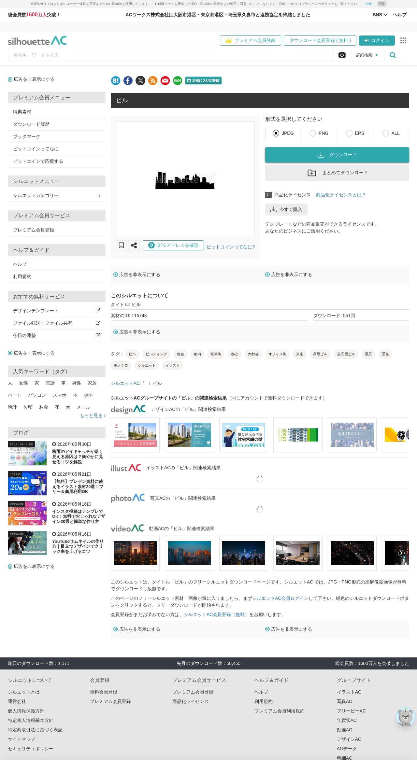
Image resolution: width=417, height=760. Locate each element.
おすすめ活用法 (16, 504)
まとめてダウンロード (337, 173)
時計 (12, 407)
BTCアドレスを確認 (173, 245)
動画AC (344, 729)
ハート (15, 395)
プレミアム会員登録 (250, 40)
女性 (23, 383)
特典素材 (22, 111)
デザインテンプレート (56, 310)
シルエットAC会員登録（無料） (216, 614)
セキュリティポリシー (30, 748)
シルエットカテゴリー (56, 195)
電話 (50, 383)
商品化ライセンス (190, 701)
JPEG (288, 133)
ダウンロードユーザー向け (21, 444)
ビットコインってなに (36, 148)
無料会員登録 (103, 692)
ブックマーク (26, 136)
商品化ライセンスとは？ (341, 194)
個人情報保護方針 (26, 710)
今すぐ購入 (286, 209)
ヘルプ (20, 264)
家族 (92, 383)
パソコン (37, 395)
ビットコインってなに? (231, 246)
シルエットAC (125, 383)
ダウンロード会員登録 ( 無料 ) (320, 40)
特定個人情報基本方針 (30, 720)
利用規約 (22, 276)
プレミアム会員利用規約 (279, 710)
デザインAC (349, 739)
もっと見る (93, 415)
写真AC (344, 701)
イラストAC (15, 474)
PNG (323, 133)
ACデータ (347, 748)
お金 (43, 407)
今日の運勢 (56, 335)
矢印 (28, 407)
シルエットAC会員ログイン (280, 598)
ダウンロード (337, 154)
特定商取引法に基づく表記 (35, 729)
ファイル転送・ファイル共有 (56, 323)
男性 (76, 383)
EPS (359, 133)
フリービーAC (351, 710)
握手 (88, 395)
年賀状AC (347, 720)
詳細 (369, 4)
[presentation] (401, 435)
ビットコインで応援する (38, 161)
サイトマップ (21, 739)
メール (83, 407)
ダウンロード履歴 (31, 124)
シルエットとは (24, 692)
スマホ (59, 395)
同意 (382, 4)
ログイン (377, 40)
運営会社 (17, 701)
